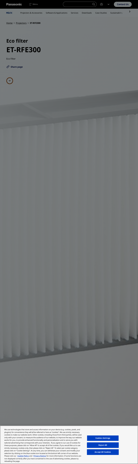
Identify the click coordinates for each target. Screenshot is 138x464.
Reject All (103, 445)
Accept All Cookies (103, 452)
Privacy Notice (39, 456)
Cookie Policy (23, 456)
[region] (69, 445)
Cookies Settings (102, 438)
